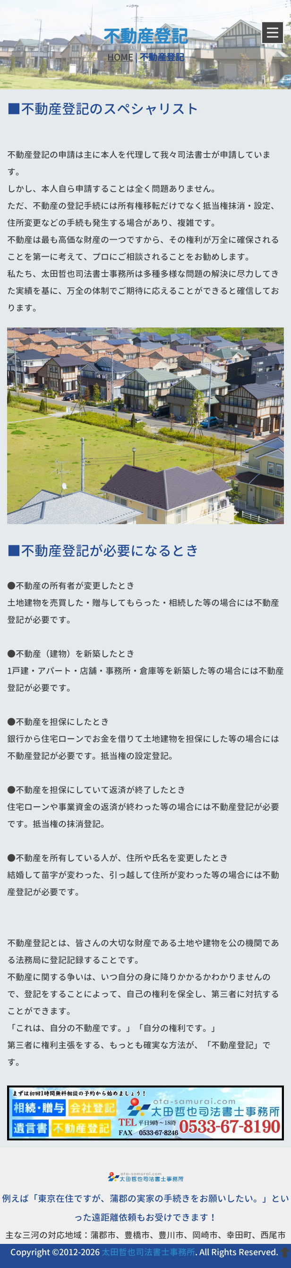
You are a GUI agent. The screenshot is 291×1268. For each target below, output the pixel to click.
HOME (120, 57)
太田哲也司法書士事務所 (148, 1252)
